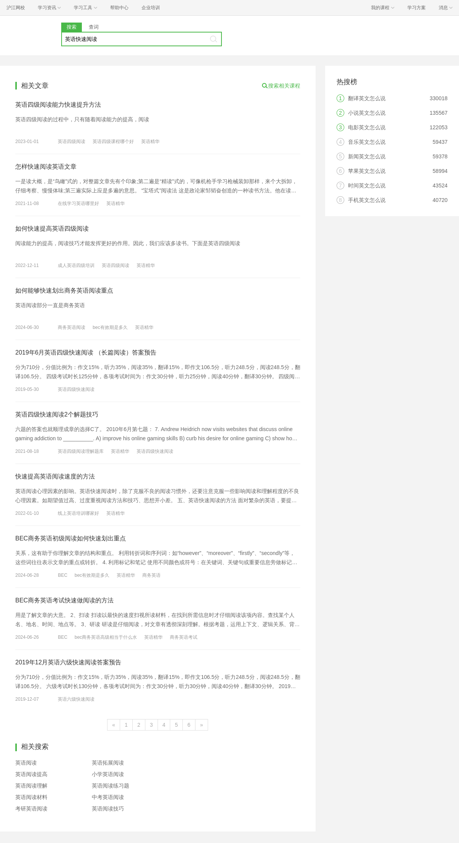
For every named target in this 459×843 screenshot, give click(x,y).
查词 (94, 27)
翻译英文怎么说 (367, 98)
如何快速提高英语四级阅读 (52, 228)
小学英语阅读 (108, 774)
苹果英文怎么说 (367, 171)
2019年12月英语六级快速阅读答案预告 (68, 662)
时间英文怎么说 (367, 185)
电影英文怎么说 (367, 127)
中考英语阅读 (108, 797)
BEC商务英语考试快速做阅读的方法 (64, 600)
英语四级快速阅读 (76, 389)
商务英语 (151, 575)
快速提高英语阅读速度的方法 (55, 476)
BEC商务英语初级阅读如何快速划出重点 (70, 538)
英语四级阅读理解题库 (81, 451)
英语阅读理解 (31, 786)
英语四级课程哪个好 (113, 141)
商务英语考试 (183, 637)
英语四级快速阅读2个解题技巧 (56, 414)
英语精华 (150, 141)
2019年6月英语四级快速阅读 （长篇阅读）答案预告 (85, 352)
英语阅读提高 (31, 774)
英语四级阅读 (71, 141)
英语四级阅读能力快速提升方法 (58, 104)
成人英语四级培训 (76, 265)
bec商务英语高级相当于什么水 (106, 637)
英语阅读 (26, 763)
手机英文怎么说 (367, 200)
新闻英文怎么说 (367, 156)
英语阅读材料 (31, 797)
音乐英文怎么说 (367, 142)
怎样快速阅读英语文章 (45, 166)
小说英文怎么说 (367, 113)
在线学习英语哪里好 (78, 203)
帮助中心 (119, 7)
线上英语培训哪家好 (78, 513)
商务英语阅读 (71, 327)
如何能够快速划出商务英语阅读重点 (64, 290)
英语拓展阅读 (108, 763)
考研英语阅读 (31, 809)
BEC (62, 575)
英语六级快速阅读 (76, 699)
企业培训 (151, 7)
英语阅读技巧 (108, 809)
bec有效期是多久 (110, 327)
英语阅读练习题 (110, 786)
